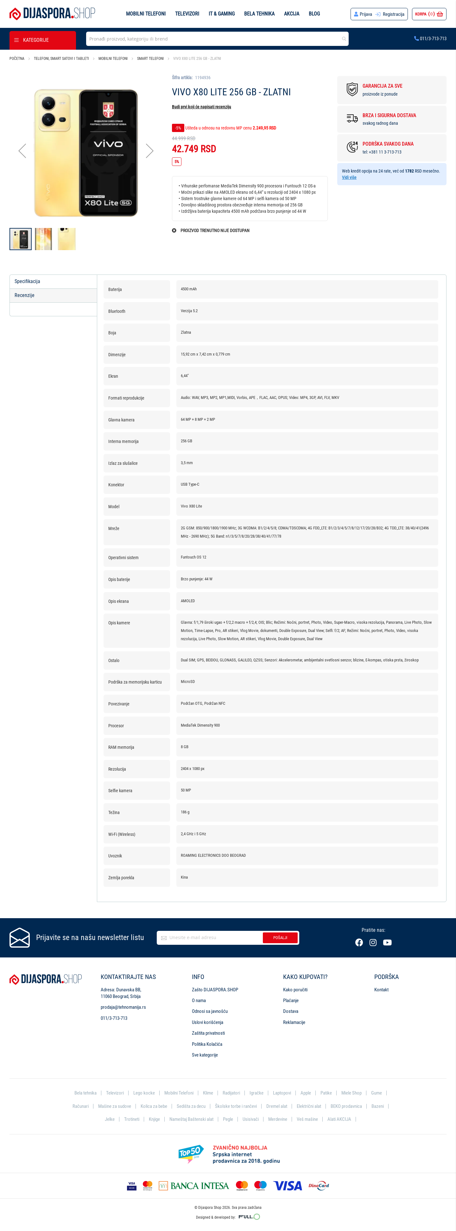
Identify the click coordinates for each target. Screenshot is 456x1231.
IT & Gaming (222, 14)
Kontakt (381, 990)
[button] (22, 150)
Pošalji (280, 937)
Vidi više (349, 177)
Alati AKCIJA (339, 1119)
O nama (199, 1000)
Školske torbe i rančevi (236, 1106)
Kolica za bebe (154, 1106)
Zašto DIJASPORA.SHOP (215, 990)
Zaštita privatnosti (208, 1033)
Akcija (291, 14)
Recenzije (25, 295)
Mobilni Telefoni (178, 1093)
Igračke (256, 1093)
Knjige (154, 1119)
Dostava (290, 1011)
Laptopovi (282, 1093)
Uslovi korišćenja (207, 1022)
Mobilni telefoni (146, 14)
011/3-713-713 (430, 38)
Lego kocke (144, 1093)
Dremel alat (276, 1106)
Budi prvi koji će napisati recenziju (201, 106)
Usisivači (251, 1119)
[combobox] (217, 39)
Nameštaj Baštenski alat (191, 1119)
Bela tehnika (259, 14)
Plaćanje (291, 1000)
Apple (306, 1093)
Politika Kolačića (207, 1044)
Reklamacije (294, 1022)
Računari (81, 1106)
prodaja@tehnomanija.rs (123, 1007)
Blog (314, 14)
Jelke (110, 1119)
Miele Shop (351, 1093)
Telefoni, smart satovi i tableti (61, 58)
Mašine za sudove (114, 1106)
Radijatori (231, 1093)
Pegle (228, 1119)
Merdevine (277, 1119)
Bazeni (377, 1106)
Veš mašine (307, 1119)
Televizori (187, 14)
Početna (17, 58)
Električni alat (309, 1106)
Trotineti (131, 1119)
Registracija (393, 14)
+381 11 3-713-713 (385, 152)
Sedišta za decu (191, 1106)
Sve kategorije (205, 1055)
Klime (208, 1093)
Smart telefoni (150, 58)
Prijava (366, 14)
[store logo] (52, 14)
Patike (326, 1093)
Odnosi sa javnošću (210, 1011)
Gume (376, 1093)
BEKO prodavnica (346, 1106)
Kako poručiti (295, 990)
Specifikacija (27, 281)
